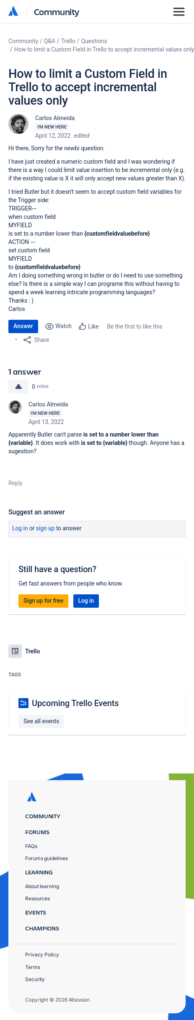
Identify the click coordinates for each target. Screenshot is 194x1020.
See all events (41, 721)
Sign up (45, 528)
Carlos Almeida (55, 118)
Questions (94, 41)
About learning (42, 886)
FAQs (31, 846)
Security (35, 979)
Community (57, 11)
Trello (68, 41)
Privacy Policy (42, 954)
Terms (32, 967)
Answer (23, 326)
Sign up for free (43, 600)
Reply (15, 483)
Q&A (49, 41)
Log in (20, 528)
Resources (37, 898)
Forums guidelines (46, 858)
